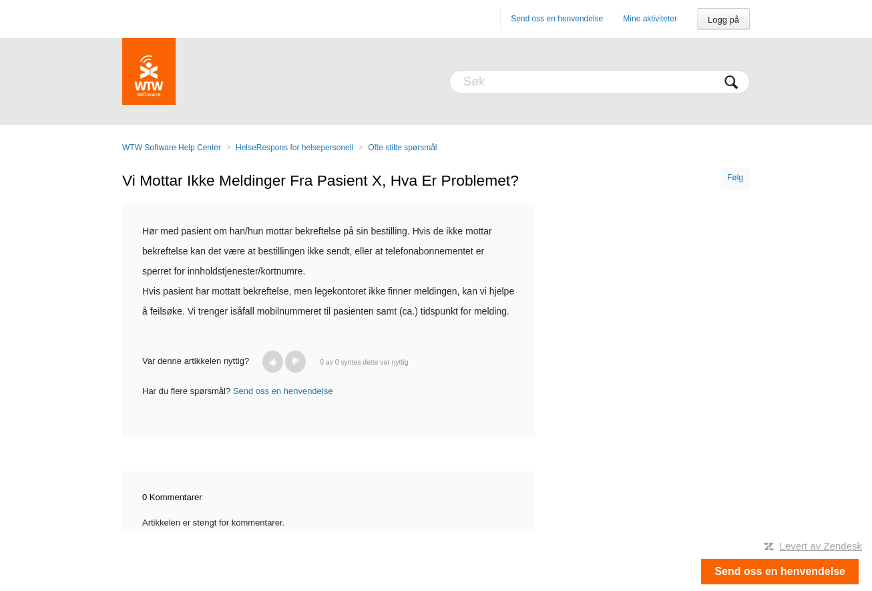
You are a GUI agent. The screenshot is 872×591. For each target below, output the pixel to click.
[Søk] (599, 81)
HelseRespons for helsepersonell (294, 147)
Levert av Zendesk (821, 546)
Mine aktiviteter (650, 18)
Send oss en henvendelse (557, 18)
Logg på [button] (723, 20)
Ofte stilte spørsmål (402, 147)
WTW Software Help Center (171, 147)
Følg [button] (735, 177)
